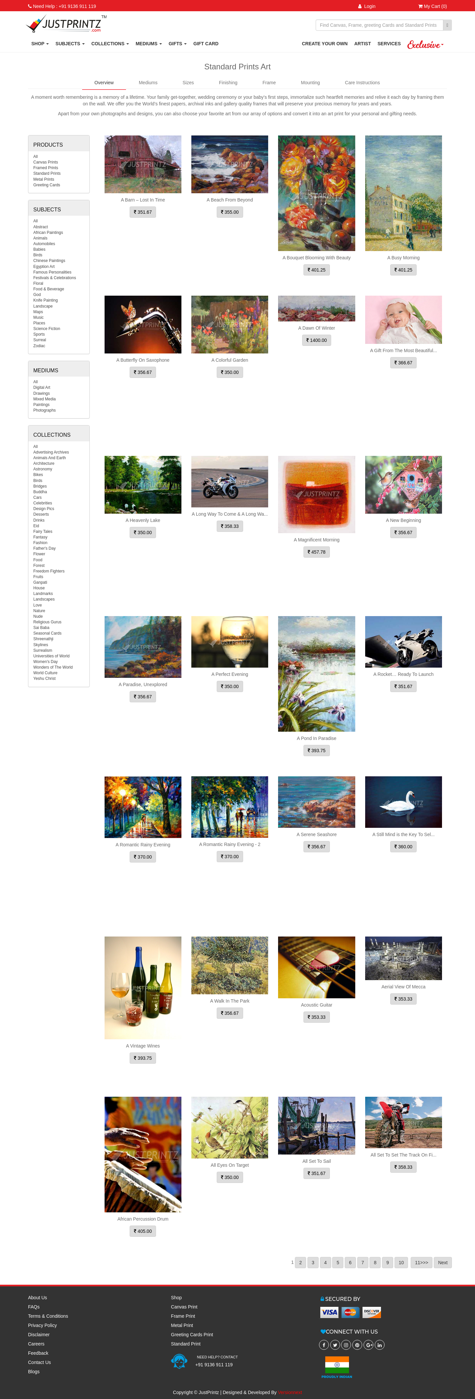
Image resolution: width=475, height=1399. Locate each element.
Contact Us (39, 1362)
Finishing (228, 82)
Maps (38, 312)
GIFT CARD (205, 43)
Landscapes (44, 599)
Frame (269, 82)
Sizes (188, 82)
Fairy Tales (42, 531)
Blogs (34, 1371)
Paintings (41, 404)
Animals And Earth (49, 458)
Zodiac (39, 346)
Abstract (40, 227)
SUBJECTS (70, 43)
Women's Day (45, 661)
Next (443, 1262)
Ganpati (40, 582)
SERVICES (389, 43)
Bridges (40, 486)
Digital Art (41, 387)
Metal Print (182, 1325)
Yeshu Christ (44, 678)
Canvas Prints (45, 162)
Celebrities (42, 503)
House (39, 588)
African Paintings (48, 232)
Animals (40, 238)
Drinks (39, 520)
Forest (39, 565)
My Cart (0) (432, 6)
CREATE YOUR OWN (325, 43)
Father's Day (44, 548)
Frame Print (183, 1316)
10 (401, 1262)
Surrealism (42, 650)
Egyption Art (44, 266)
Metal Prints (43, 179)
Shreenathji (43, 639)
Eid (36, 526)
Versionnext (290, 1392)
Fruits (38, 576)
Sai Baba (41, 627)
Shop (176, 1297)
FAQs (34, 1306)
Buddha (40, 492)
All (35, 156)
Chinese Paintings (49, 260)
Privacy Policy (42, 1325)
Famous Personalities (52, 272)
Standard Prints (47, 173)
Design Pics (43, 508)
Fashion (40, 542)
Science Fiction (46, 328)
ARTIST (362, 43)
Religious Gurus (47, 622)
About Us (37, 1297)
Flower (39, 554)
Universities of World (51, 656)
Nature (39, 610)
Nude (38, 616)
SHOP (40, 43)
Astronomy (42, 469)
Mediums (148, 82)
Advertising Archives (51, 452)
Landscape (43, 306)
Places (39, 323)
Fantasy (40, 537)
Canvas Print (184, 1306)
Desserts (41, 514)
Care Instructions (362, 82)
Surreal (39, 340)
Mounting (310, 82)
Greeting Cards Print (192, 1334)
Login (366, 6)
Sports (39, 334)
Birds (37, 255)
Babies (39, 249)
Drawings (41, 393)
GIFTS (178, 43)
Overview (103, 82)
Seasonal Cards (47, 633)
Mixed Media (44, 399)
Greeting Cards (46, 185)
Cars (37, 497)
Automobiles (44, 243)
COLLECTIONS (110, 43)
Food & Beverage (48, 289)
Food (37, 560)
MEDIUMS (149, 43)
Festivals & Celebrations (54, 278)
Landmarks (43, 593)
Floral (38, 283)
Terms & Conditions (48, 1316)
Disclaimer (38, 1334)
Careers (36, 1343)
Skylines (40, 645)
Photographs (44, 410)
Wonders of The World (53, 667)
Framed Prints (45, 168)
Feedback (38, 1353)
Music (38, 317)
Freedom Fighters (49, 571)
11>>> (421, 1262)
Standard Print (186, 1343)
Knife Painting (45, 300)
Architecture (43, 463)
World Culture (45, 673)
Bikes (38, 474)
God (37, 294)
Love (37, 605)
